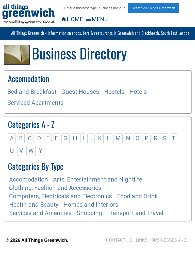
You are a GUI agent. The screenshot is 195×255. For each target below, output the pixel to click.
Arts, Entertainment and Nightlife (97, 179)
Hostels (114, 91)
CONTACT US (119, 240)
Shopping (89, 213)
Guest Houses (80, 91)
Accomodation (28, 179)
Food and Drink (137, 196)
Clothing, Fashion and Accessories (55, 188)
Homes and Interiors (90, 204)
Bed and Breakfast (31, 91)
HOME (72, 19)
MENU (97, 19)
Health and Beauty (33, 204)
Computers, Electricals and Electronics (60, 196)
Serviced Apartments (35, 102)
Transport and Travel (135, 213)
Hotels (138, 91)
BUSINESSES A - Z (169, 240)
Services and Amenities (40, 213)
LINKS (142, 240)
